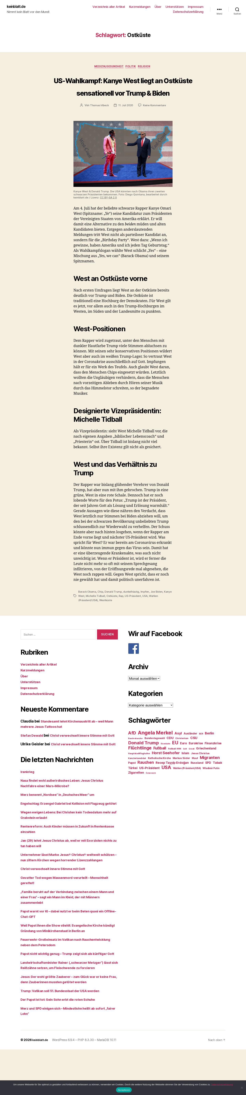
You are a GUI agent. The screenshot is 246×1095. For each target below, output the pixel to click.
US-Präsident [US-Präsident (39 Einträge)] (149, 781)
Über (158, 7)
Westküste (106, 613)
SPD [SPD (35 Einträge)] (208, 776)
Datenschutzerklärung (188, 12)
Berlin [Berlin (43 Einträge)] (209, 747)
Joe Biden (158, 605)
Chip (101, 605)
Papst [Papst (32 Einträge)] (132, 776)
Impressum (195, 7)
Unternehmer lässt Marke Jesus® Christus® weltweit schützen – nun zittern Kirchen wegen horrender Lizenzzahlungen (66, 889)
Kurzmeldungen (140, 7)
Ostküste (121, 609)
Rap (131, 609)
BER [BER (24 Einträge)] (201, 747)
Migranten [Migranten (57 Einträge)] (210, 771)
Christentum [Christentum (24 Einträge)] (181, 751)
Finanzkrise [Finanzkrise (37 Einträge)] (213, 756)
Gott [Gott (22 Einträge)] (185, 762)
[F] (177, 662)
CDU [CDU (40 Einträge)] (170, 751)
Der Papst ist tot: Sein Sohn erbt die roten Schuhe (62, 1045)
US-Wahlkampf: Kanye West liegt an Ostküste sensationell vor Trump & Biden (123, 93)
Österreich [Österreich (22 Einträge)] (151, 786)
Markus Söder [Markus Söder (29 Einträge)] (181, 771)
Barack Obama (87, 605)
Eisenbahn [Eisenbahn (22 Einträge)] (165, 757)
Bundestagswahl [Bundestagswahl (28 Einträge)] (155, 751)
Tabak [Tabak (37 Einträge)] (217, 776)
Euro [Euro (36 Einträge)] (183, 756)
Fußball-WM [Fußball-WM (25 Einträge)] (174, 762)
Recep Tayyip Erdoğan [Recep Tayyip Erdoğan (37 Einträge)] (172, 776)
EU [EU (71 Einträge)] (175, 756)
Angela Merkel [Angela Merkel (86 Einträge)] (155, 746)
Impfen (146, 605)
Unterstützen (175, 7)
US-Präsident (143, 609)
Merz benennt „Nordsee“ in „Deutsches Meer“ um (62, 819)
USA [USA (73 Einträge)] (166, 781)
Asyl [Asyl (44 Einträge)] (178, 747)
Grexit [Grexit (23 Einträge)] (191, 762)
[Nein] (241, 1087)
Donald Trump (114, 605)
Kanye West (85, 609)
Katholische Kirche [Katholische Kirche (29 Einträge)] (159, 771)
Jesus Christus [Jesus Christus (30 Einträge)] (200, 766)
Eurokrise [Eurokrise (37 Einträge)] (196, 756)
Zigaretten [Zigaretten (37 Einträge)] (136, 786)
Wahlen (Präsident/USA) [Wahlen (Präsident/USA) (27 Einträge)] (187, 781)
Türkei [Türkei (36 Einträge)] (132, 781)
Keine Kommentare (155, 119)
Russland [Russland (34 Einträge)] (197, 776)
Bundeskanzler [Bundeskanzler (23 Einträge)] (135, 752)
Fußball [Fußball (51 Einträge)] (159, 761)
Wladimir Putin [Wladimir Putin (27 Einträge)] (211, 781)
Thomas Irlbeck (98, 119)
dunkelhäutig (133, 605)
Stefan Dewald (33, 749)
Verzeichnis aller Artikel (108, 7)
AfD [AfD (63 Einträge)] (132, 746)
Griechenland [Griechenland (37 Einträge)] (206, 762)
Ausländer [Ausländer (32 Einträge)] (190, 747)
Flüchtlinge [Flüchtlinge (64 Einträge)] (140, 761)
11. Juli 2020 (126, 119)
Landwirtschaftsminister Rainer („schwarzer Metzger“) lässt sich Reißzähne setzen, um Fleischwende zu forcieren (67, 1008)
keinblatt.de (18, 7)
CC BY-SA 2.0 (108, 211)
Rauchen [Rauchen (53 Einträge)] (146, 775)
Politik (131, 67)
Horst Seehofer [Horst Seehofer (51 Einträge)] (166, 766)
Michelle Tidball (104, 609)
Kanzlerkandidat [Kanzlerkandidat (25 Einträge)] (137, 771)
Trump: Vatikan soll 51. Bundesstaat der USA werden (65, 1036)
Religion (147, 67)
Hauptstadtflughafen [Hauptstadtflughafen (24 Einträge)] (139, 767)
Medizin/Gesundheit (107, 67)
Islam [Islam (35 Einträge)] (185, 766)
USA (155, 609)
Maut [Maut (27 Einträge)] (195, 771)
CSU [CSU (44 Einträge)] (193, 751)
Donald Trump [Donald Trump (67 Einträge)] (143, 756)
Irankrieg (28, 796)
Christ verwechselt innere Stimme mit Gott (57, 904)
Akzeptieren (124, 1090)
